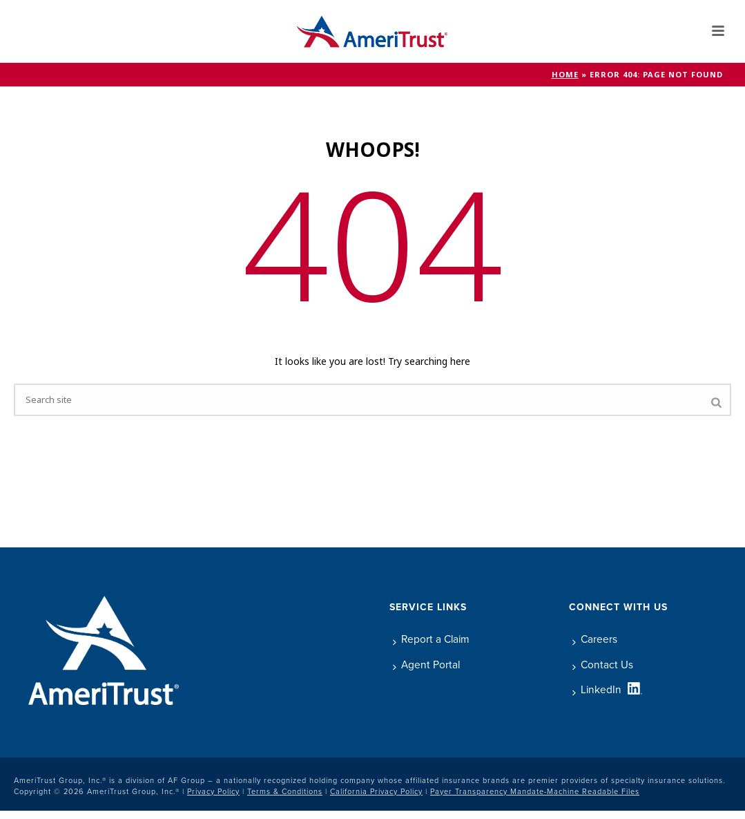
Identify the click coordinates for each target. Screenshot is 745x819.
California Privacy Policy (376, 791)
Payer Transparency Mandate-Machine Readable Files (534, 791)
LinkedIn (596, 689)
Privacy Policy (213, 791)
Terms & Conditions (284, 791)
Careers (594, 639)
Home (565, 74)
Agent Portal (426, 664)
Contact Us (602, 664)
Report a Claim (431, 639)
